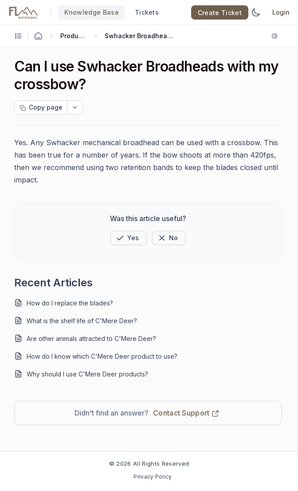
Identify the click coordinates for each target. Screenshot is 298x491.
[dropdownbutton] (75, 107)
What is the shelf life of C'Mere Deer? (82, 321)
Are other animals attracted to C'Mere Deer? (91, 338)
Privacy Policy (152, 476)
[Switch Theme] (255, 12)
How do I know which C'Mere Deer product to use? (102, 356)
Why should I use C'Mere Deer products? (87, 374)
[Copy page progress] (40, 107)
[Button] (169, 238)
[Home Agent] (38, 36)
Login (281, 12)
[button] (128, 238)
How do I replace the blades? (70, 303)
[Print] (276, 36)
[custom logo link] (23, 12)
